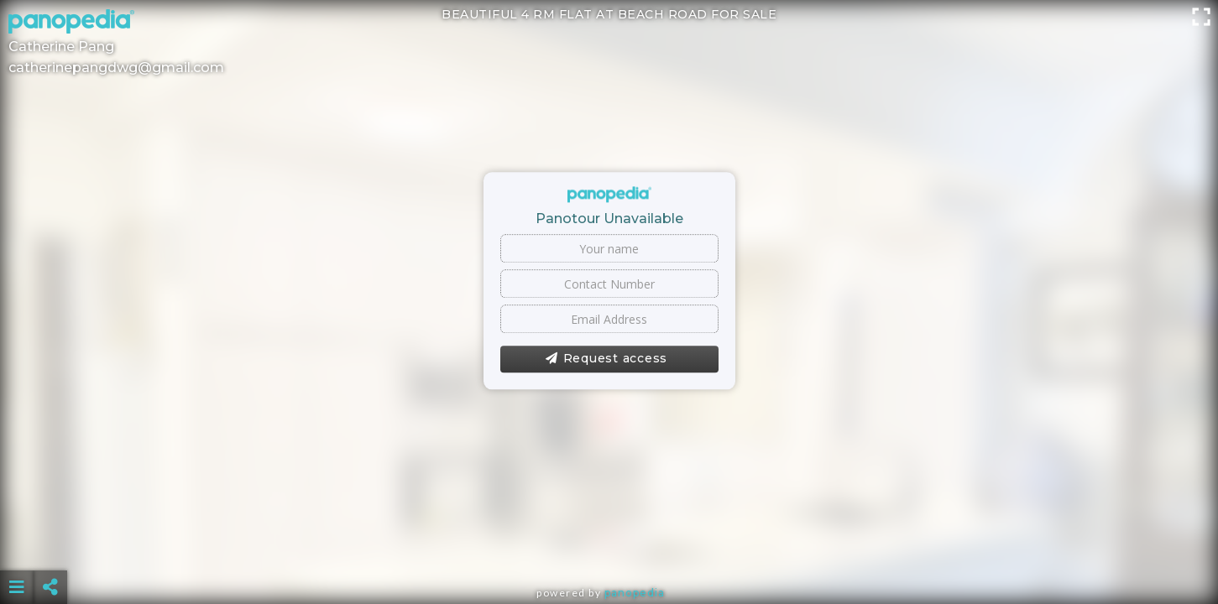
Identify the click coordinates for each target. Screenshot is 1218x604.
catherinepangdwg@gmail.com (116, 68)
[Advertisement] (608, 545)
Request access (606, 359)
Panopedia (634, 592)
